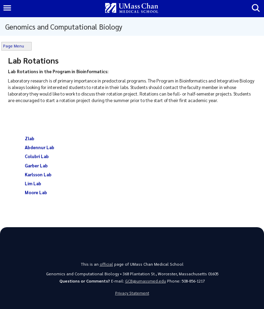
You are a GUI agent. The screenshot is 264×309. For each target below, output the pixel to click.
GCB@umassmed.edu (145, 281)
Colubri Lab (37, 156)
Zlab (30, 138)
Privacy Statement (132, 293)
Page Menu (13, 45)
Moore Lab (36, 192)
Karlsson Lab (38, 174)
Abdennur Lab (39, 147)
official (106, 264)
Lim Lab (33, 183)
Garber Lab (36, 165)
